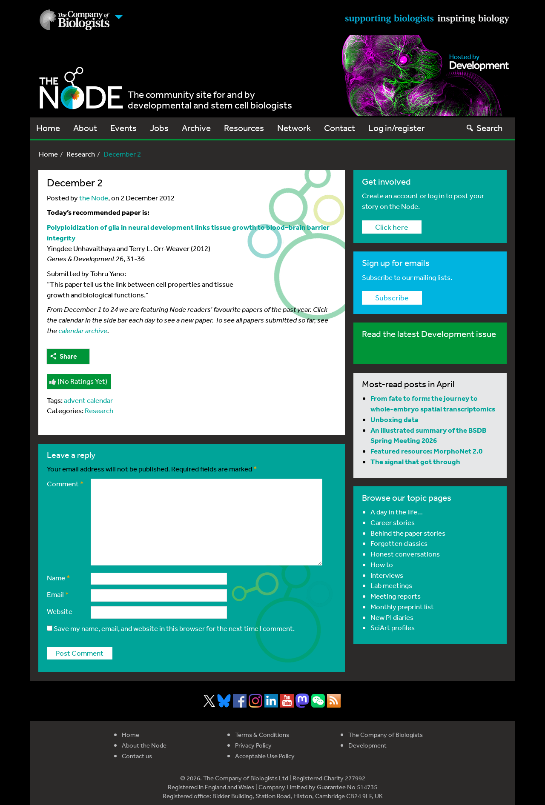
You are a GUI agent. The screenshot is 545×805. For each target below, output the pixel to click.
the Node (93, 197)
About (85, 128)
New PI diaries (391, 617)
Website (59, 611)
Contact (339, 128)
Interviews (386, 575)
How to (381, 564)
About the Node (144, 745)
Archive (196, 128)
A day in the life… (396, 511)
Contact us (137, 756)
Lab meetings (391, 585)
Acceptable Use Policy (265, 756)
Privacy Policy (253, 745)
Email (58, 594)
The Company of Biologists (385, 735)
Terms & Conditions (262, 735)
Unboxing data (394, 419)
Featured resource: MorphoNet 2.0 (426, 450)
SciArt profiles (392, 627)
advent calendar (88, 400)
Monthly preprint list (402, 606)
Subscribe (392, 297)
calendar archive (82, 330)
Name (58, 577)
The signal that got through (415, 461)
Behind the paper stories (407, 532)
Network (294, 128)
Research (80, 153)
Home (48, 128)
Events (123, 128)
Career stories (392, 522)
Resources (244, 128)
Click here (391, 226)
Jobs (159, 128)
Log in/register (396, 128)
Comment (65, 483)
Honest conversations (405, 553)
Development (367, 745)
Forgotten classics (398, 543)
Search (483, 128)
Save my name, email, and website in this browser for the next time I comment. (174, 628)
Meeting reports (395, 595)
